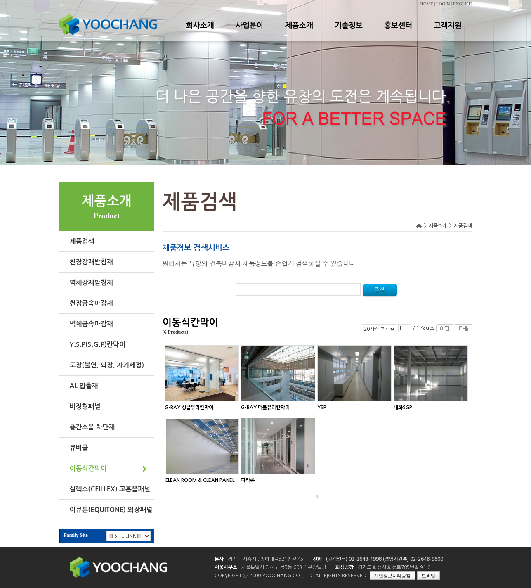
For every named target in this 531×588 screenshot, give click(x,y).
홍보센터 (397, 32)
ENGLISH (462, 4)
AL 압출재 (84, 386)
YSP (321, 407)
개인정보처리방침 (392, 575)
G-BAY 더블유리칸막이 (265, 407)
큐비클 (79, 448)
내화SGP (403, 407)
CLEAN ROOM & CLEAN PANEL (199, 480)
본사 (219, 559)
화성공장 (344, 567)
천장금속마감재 (91, 303)
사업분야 (249, 32)
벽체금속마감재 (91, 324)
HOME (426, 4)
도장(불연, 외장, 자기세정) (107, 365)
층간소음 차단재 (92, 427)
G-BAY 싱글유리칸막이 (189, 407)
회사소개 (199, 32)
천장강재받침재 (91, 262)
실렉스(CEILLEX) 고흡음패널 (110, 489)
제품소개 (298, 32)
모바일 (428, 575)
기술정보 (348, 32)
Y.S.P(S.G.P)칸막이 (97, 344)
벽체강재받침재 (91, 283)
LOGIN (443, 4)
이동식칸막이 (88, 468)
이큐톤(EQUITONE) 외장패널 (111, 510)
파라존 (248, 480)
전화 (317, 559)
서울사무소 (226, 567)
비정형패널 (85, 406)
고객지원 (447, 32)
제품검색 (82, 241)
